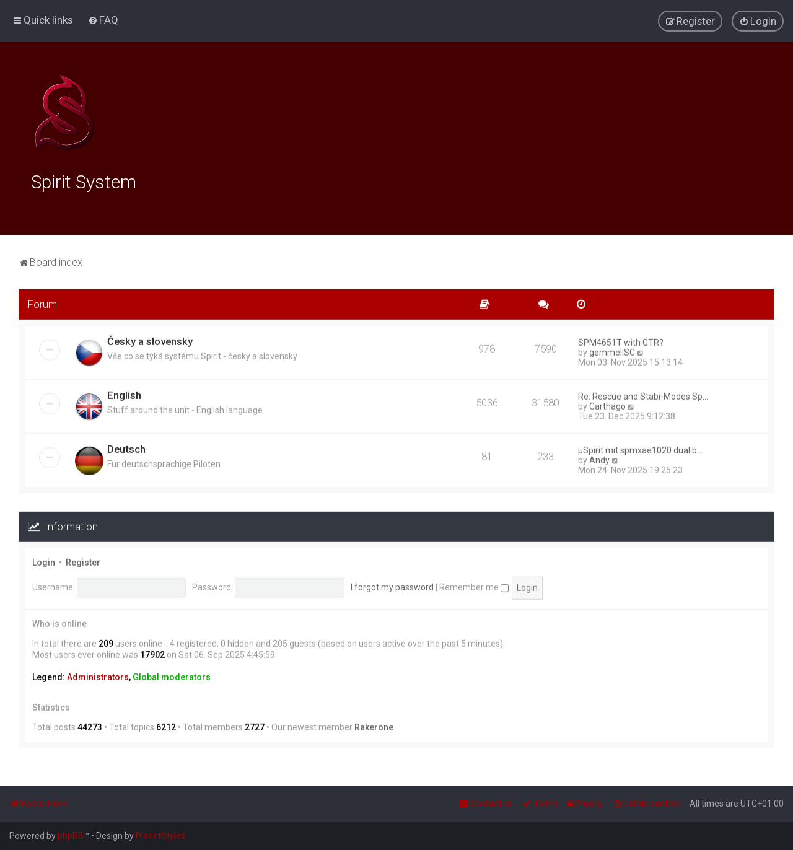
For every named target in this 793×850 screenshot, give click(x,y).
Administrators (98, 675)
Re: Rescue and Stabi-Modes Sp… (643, 395)
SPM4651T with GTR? (621, 341)
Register (83, 560)
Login (43, 560)
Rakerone (373, 725)
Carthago (607, 405)
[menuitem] (103, 20)
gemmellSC (612, 351)
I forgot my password (392, 585)
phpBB (71, 836)
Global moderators (172, 675)
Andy (599, 458)
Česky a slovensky (150, 339)
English (124, 393)
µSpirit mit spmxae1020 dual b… (640, 448)
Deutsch (126, 447)
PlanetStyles (160, 836)
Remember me (474, 585)
